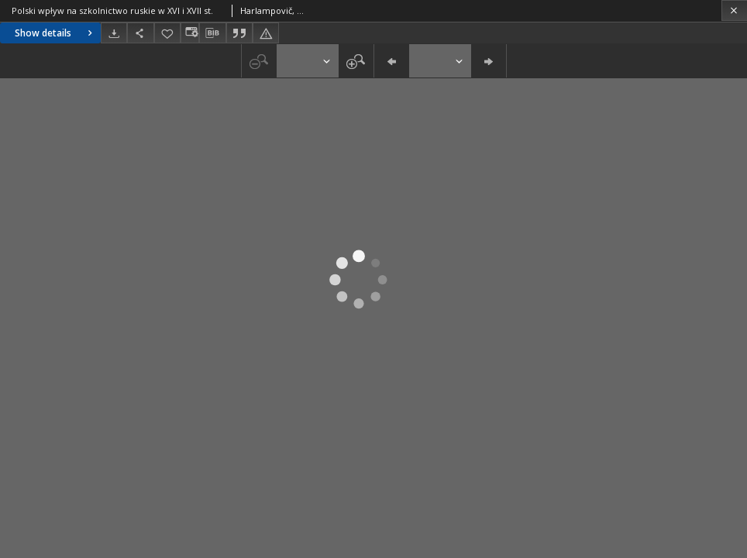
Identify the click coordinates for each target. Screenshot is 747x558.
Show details (55, 33)
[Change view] (190, 32)
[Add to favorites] (167, 32)
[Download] (114, 32)
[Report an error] (266, 32)
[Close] (734, 10)
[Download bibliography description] (212, 33)
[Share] (140, 32)
